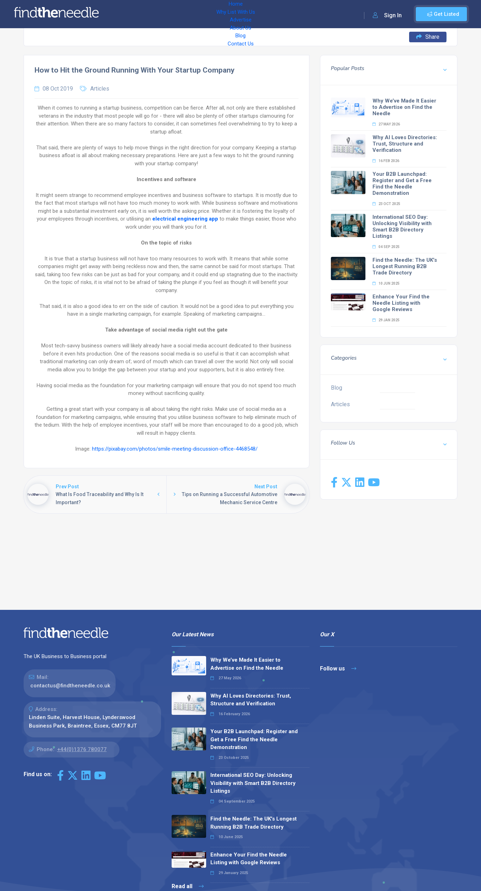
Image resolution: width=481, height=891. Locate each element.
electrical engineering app (185, 219)
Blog (257, 14)
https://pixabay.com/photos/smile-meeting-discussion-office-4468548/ (175, 449)
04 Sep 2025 (386, 247)
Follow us (338, 668)
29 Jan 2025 (386, 320)
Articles (99, 88)
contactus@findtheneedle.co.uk (70, 685)
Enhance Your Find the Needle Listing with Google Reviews (401, 303)
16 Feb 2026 (385, 161)
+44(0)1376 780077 (82, 749)
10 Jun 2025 (386, 283)
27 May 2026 (386, 124)
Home (124, 14)
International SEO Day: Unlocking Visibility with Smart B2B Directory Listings (402, 226)
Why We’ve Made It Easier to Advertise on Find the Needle (404, 107)
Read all (188, 886)
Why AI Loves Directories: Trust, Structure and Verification (404, 143)
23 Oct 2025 (386, 204)
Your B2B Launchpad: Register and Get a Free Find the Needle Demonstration (402, 183)
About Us (232, 14)
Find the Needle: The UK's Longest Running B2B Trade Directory (404, 266)
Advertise (201, 14)
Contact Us (284, 14)
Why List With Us (160, 14)
